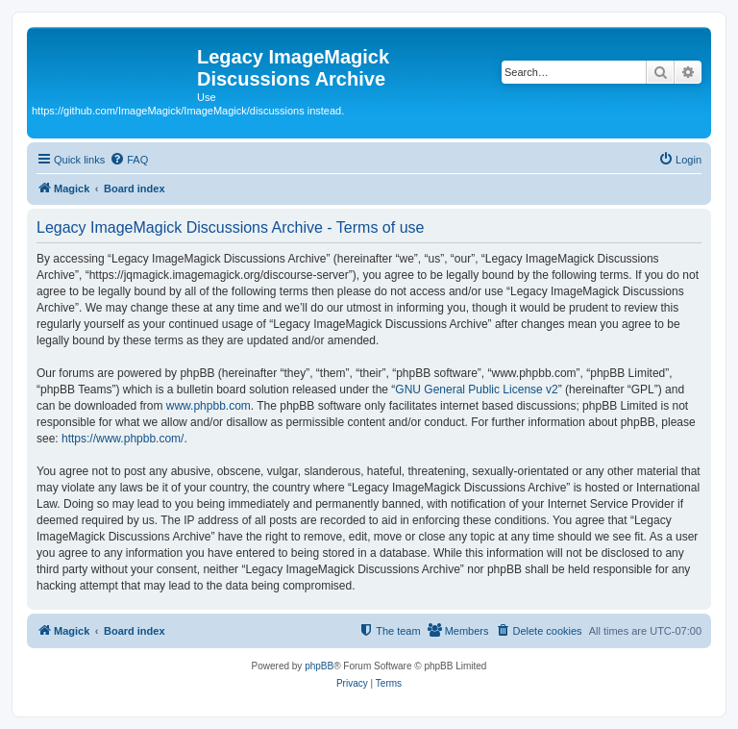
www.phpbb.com (208, 406)
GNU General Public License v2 (476, 389)
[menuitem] (129, 159)
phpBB (319, 666)
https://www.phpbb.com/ (123, 438)
